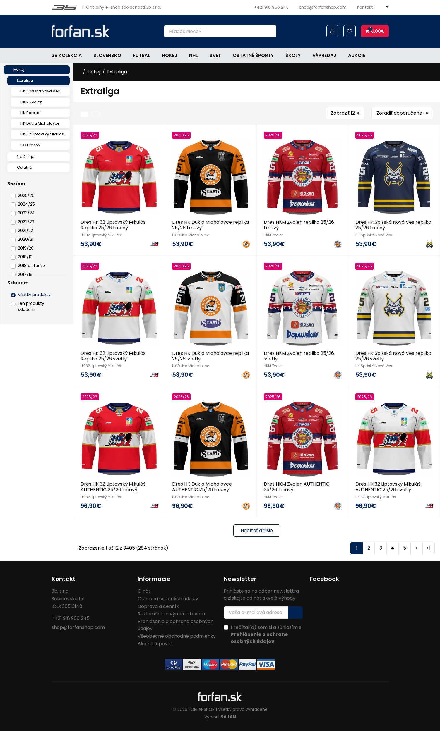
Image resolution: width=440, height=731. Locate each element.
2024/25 (26, 204)
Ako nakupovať (155, 643)
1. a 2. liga (26, 156)
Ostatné (24, 167)
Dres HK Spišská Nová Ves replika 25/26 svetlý (393, 356)
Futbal (141, 55)
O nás (144, 591)
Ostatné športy (253, 55)
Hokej (169, 55)
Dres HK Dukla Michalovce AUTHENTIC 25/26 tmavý (202, 487)
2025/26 (26, 195)
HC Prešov (30, 145)
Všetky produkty (34, 294)
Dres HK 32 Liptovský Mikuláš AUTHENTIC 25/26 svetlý (387, 487)
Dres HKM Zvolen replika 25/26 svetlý (299, 356)
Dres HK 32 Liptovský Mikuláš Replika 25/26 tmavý (113, 225)
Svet (215, 55)
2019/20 (26, 248)
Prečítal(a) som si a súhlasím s (266, 634)
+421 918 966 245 (271, 7)
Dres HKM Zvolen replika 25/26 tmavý (299, 225)
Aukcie (356, 55)
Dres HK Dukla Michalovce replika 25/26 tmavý (210, 225)
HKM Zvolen (31, 102)
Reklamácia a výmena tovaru (171, 613)
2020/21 (25, 239)
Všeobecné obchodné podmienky (177, 636)
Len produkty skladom (31, 306)
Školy (293, 55)
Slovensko (107, 55)
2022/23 (26, 222)
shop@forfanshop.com (323, 7)
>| (429, 548)
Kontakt (365, 7)
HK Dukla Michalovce (40, 123)
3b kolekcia (67, 55)
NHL (193, 55)
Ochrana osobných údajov (168, 598)
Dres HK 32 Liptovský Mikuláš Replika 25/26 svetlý (113, 356)
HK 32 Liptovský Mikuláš (42, 134)
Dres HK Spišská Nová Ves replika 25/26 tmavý (393, 225)
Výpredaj (324, 55)
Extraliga (25, 80)
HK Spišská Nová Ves (40, 91)
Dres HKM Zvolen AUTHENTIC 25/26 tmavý (297, 487)
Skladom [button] (17, 282)
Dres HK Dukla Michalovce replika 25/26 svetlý (210, 356)
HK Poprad (30, 113)
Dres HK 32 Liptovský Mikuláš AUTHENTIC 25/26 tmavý (113, 487)
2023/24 (26, 213)
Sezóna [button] (16, 183)
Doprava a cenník (158, 606)
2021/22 (25, 230)
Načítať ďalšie (257, 530)
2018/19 (25, 257)
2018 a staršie (31, 266)
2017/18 (25, 274)
